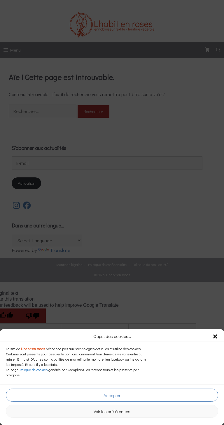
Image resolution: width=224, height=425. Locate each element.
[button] (215, 336)
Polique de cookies (34, 369)
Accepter (112, 395)
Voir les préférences (112, 411)
